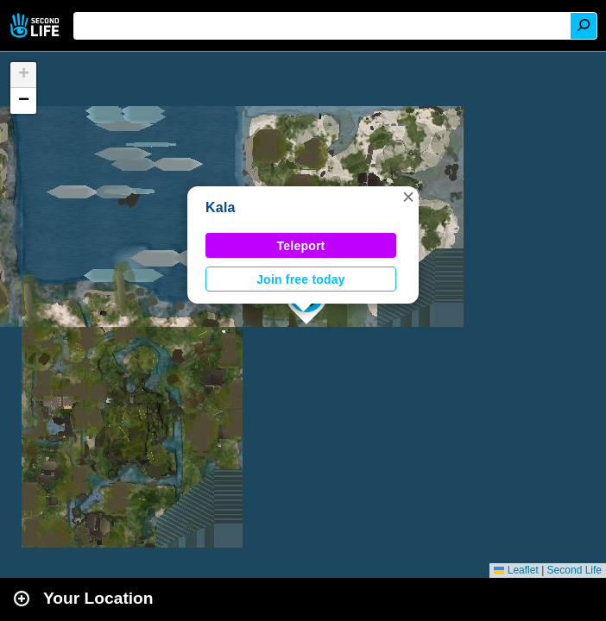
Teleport (301, 246)
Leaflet (516, 570)
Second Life (37, 25)
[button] (408, 196)
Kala (220, 207)
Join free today (300, 279)
